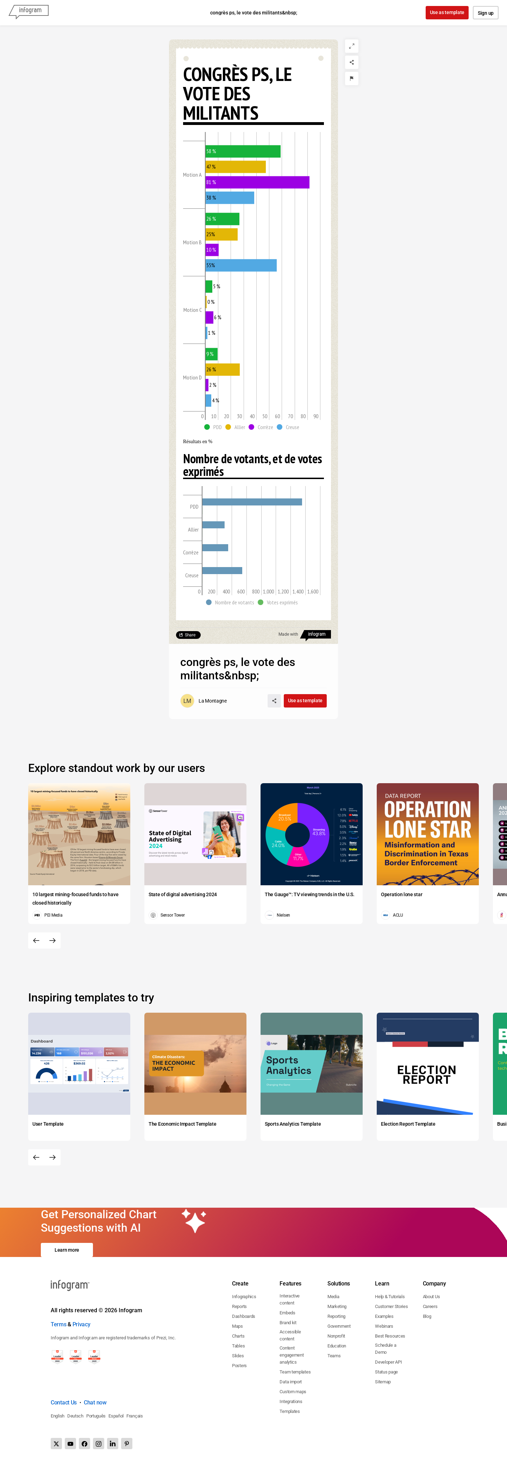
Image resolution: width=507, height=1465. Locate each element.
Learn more (67, 1250)
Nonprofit (336, 1336)
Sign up (486, 13)
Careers (430, 1306)
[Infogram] (28, 12)
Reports (239, 1306)
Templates (290, 1411)
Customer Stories (391, 1306)
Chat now (95, 1402)
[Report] (351, 78)
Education (336, 1345)
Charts (238, 1336)
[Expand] (351, 46)
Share (190, 635)
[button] (214, 426)
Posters (239, 1365)
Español (116, 1416)
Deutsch (75, 1416)
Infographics (244, 1296)
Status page (386, 1372)
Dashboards (243, 1316)
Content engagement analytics (291, 1355)
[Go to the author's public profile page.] (203, 701)
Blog (427, 1316)
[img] (243, 151)
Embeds (287, 1312)
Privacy (81, 1324)
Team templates (295, 1372)
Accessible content (290, 1335)
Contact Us (64, 1402)
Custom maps (293, 1391)
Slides (238, 1355)
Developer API (388, 1362)
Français (134, 1416)
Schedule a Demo (385, 1349)
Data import (291, 1381)
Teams (334, 1355)
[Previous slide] (36, 940)
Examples (384, 1316)
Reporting (336, 1316)
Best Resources (390, 1336)
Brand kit (288, 1322)
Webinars (384, 1326)
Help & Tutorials (390, 1296)
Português (96, 1416)
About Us (431, 1296)
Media (333, 1296)
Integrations (291, 1401)
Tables (238, 1345)
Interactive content (290, 1299)
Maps (237, 1326)
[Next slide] (52, 940)
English (57, 1416)
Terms (59, 1324)
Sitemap (383, 1381)
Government (339, 1326)
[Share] (351, 62)
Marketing (336, 1306)
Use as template (447, 12)
